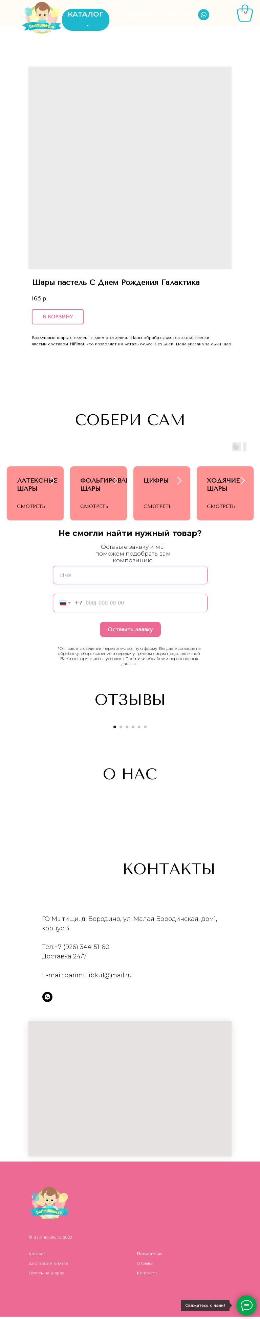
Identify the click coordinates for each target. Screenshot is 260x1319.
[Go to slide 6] (145, 729)
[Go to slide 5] (139, 729)
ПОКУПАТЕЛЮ (168, 3)
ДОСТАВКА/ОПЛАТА (129, 3)
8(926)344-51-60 (159, 14)
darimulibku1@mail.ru (98, 977)
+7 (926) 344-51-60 (81, 949)
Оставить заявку (130, 632)
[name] (130, 577)
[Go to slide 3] (127, 729)
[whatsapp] (47, 999)
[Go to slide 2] (121, 729)
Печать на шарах (46, 1275)
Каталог (36, 1256)
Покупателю (149, 1256)
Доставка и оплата (48, 1265)
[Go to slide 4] (133, 729)
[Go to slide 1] (114, 729)
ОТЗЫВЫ (95, 3)
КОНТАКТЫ (191, 3)
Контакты (147, 1275)
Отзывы (145, 1265)
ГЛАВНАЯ (69, 3)
